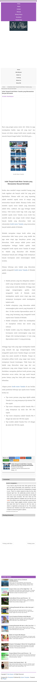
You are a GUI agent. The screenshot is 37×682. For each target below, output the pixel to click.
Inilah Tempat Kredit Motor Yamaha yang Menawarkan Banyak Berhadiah (18, 92)
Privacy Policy (18, 14)
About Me (18, 83)
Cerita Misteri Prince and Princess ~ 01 (19, 598)
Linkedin (28, 458)
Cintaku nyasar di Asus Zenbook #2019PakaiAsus (18, 580)
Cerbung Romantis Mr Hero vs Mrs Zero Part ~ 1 (22, 625)
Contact (19, 9)
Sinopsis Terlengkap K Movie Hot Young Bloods (22, 644)
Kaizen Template (25, 677)
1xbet (8, 500)
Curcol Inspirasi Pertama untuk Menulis (20, 616)
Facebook (12, 458)
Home (18, 3)
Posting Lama (31, 543)
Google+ (23, 458)
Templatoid (10, 677)
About (18, 6)
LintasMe (16, 460)
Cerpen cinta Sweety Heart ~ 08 (17, 662)
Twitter (17, 458)
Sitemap (19, 11)
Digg (11, 460)
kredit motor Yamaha (16, 224)
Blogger (5, 678)
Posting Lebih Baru (7, 543)
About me (18, 80)
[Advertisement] (18, 49)
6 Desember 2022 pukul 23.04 (12, 511)
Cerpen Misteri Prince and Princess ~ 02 (20, 653)
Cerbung (18, 77)
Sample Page (19, 19)
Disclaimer (18, 17)
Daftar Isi (18, 75)
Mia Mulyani (19, 72)
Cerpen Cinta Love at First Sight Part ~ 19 (20, 589)
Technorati (6, 460)
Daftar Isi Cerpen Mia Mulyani (17, 635)
